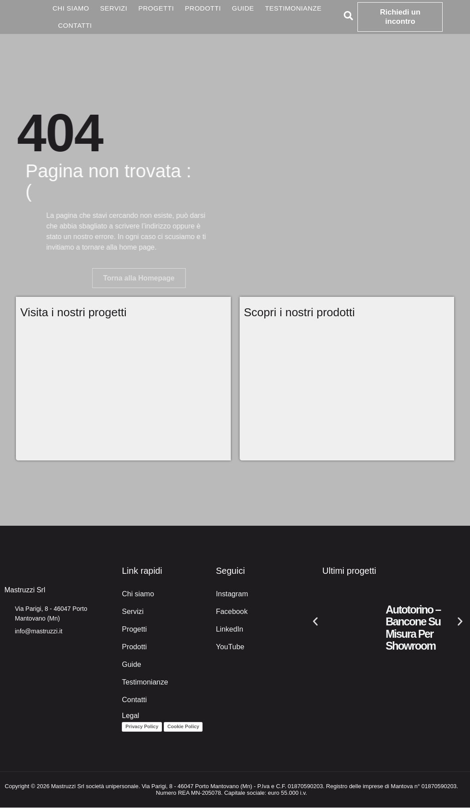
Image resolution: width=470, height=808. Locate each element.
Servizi (114, 8)
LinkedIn (229, 629)
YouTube (230, 647)
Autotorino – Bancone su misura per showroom (413, 628)
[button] (315, 621)
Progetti (156, 8)
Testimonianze (293, 8)
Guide (243, 8)
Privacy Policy (141, 726)
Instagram (231, 594)
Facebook (231, 611)
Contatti (75, 25)
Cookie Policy (183, 726)
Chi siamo (71, 8)
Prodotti (203, 8)
